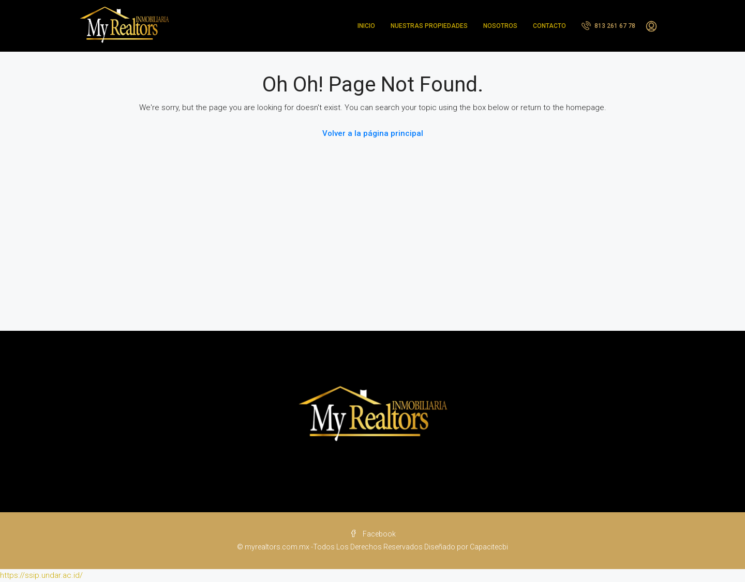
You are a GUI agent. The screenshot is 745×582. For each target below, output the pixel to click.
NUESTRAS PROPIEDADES (429, 25)
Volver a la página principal (372, 133)
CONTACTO (549, 25)
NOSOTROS (500, 25)
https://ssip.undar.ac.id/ (41, 575)
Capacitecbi (489, 547)
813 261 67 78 (608, 25)
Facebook (373, 534)
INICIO (366, 25)
